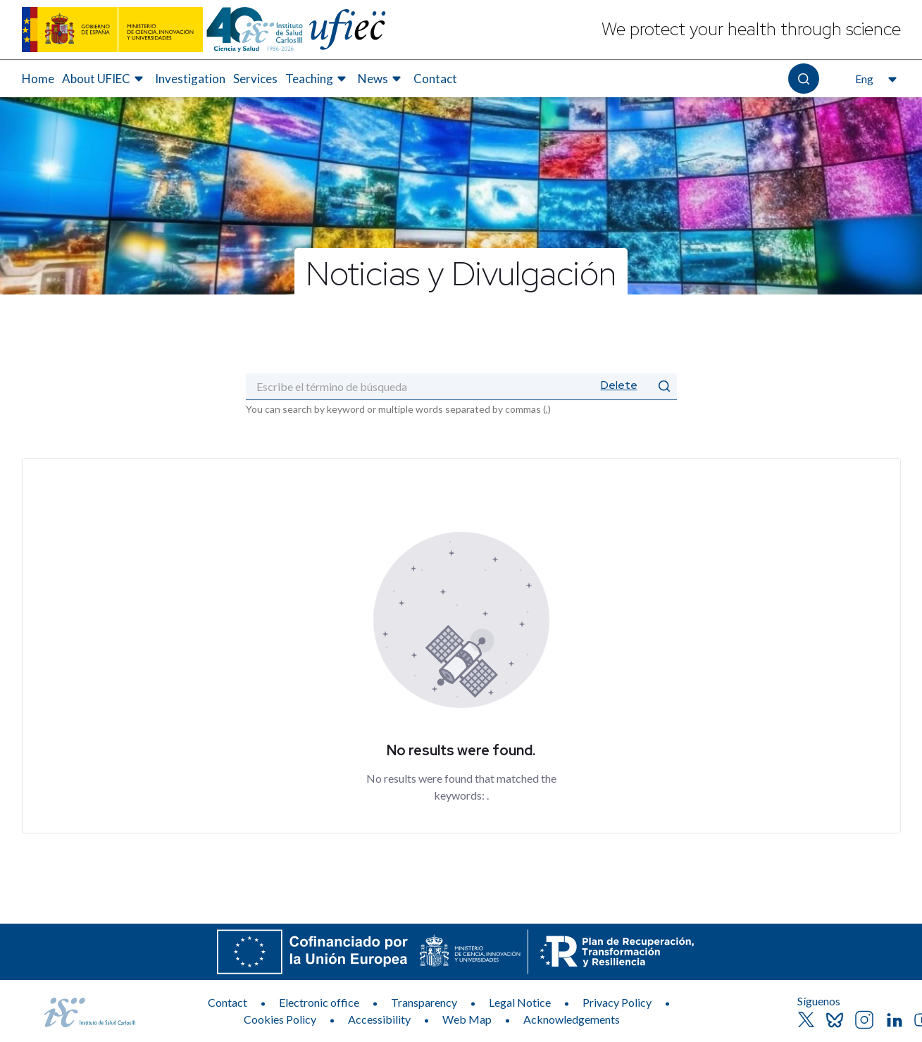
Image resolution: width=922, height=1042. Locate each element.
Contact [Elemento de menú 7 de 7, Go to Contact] (435, 78)
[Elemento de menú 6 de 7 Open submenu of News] (381, 79)
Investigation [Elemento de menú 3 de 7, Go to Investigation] (190, 78)
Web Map (467, 1019)
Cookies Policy (280, 1019)
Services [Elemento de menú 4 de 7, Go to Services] (255, 78)
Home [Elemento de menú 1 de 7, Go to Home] (38, 78)
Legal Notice (520, 1002)
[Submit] (664, 386)
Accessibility (379, 1019)
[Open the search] (803, 78)
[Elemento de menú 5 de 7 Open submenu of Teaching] (317, 79)
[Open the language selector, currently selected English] (874, 78)
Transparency (424, 1002)
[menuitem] (38, 79)
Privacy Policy (617, 1002)
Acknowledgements (571, 1019)
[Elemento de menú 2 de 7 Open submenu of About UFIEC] (104, 79)
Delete (619, 385)
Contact (227, 1002)
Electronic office (319, 1002)
